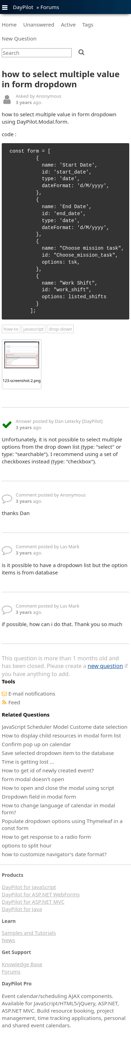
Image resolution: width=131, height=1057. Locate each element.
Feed (14, 702)
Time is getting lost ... (28, 761)
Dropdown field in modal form (39, 796)
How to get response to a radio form (46, 836)
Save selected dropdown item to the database (58, 752)
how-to (11, 329)
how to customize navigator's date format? (54, 854)
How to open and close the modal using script (58, 787)
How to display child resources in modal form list (61, 735)
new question (105, 666)
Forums (50, 6)
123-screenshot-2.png (22, 380)
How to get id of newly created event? (48, 770)
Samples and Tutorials (29, 932)
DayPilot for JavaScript (29, 886)
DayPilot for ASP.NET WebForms (41, 894)
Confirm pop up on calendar (36, 744)
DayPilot (23, 6)
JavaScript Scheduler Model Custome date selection (65, 726)
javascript (33, 329)
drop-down (60, 329)
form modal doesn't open (33, 779)
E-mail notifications (31, 693)
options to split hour (27, 845)
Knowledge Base (22, 964)
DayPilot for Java (22, 908)
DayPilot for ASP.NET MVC (33, 901)
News (8, 940)
